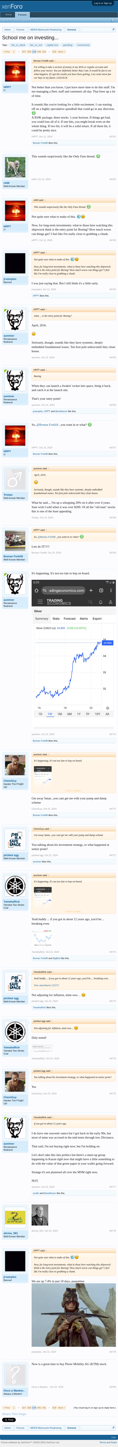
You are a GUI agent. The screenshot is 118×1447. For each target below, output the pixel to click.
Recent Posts (31, 20)
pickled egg (11, 855)
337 (24, 51)
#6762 (112, 179)
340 (39, 51)
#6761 (112, 136)
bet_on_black (17, 45)
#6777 (112, 1187)
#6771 (112, 809)
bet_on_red (35, 45)
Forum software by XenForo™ (30, 1442)
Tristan (8, 494)
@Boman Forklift (47, 424)
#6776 (112, 1093)
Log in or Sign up (103, 3)
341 (44, 51)
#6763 (112, 240)
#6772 (112, 855)
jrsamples (10, 279)
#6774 (112, 1001)
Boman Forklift (40, 143)
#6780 (112, 1387)
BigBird (56, 958)
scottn (36, 1193)
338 (29, 51)
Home (8, 14)
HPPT (7, 87)
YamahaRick (12, 901)
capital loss (52, 45)
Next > (61, 51)
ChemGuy (10, 780)
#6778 (112, 1231)
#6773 (112, 952)
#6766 (112, 405)
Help (113, 1437)
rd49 (6, 182)
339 (34, 51)
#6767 (112, 447)
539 (54, 51)
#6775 (112, 1058)
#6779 (112, 1352)
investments (83, 45)
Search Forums (12, 20)
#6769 (112, 552)
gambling (67, 45)
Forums (22, 14)
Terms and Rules (108, 1442)
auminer (9, 335)
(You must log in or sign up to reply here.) (95, 1407)
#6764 (112, 289)
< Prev (6, 51)
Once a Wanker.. (14, 1390)
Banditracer (61, 411)
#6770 (112, 734)
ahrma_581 (11, 1233)
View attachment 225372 (46, 985)
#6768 (112, 517)
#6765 (112, 357)
